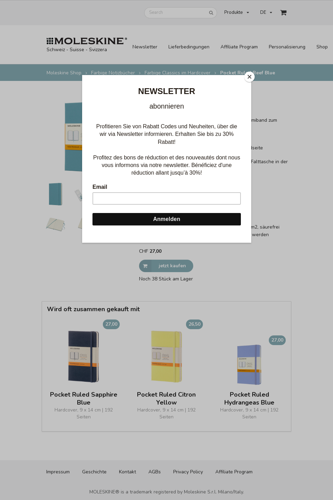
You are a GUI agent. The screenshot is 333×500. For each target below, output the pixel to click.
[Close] (249, 77)
